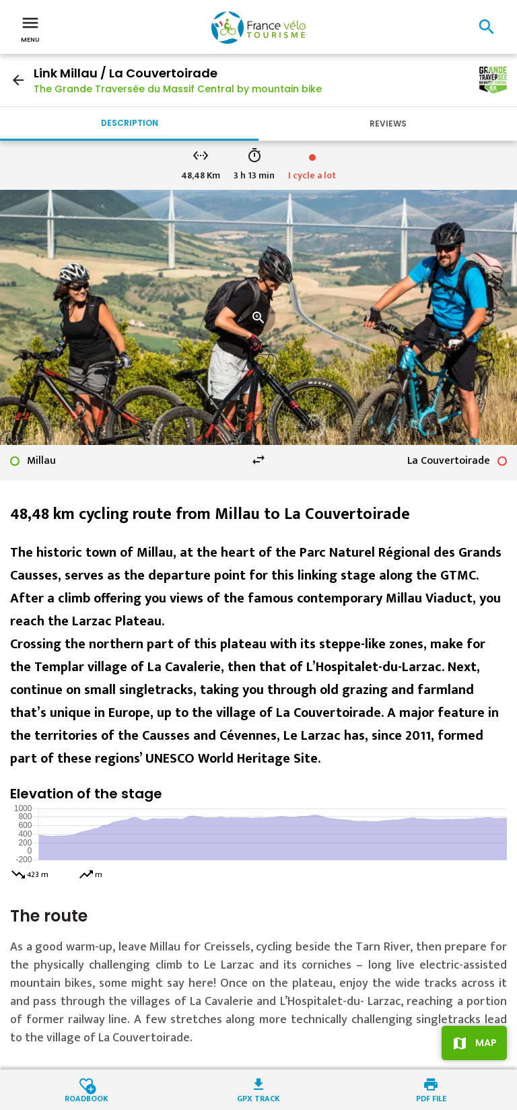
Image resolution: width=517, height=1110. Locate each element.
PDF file (431, 1097)
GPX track (258, 1097)
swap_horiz (258, 460)
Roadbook (86, 1097)
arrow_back (18, 80)
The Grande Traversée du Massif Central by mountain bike (178, 89)
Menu (30, 28)
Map (486, 1042)
